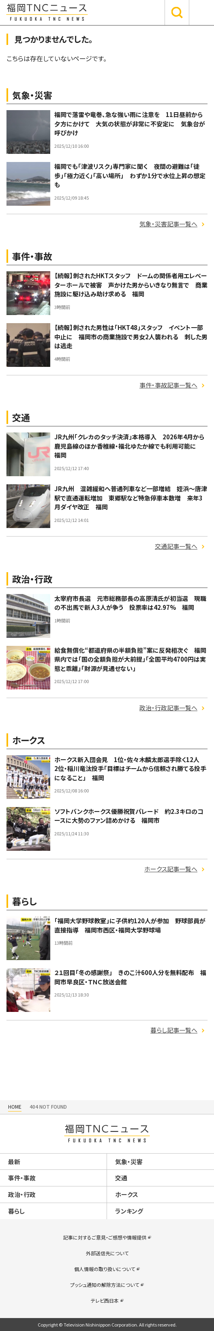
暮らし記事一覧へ (173, 1030)
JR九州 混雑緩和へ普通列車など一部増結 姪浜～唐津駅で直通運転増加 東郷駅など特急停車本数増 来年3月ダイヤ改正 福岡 (130, 497)
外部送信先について (107, 1253)
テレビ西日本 (105, 1300)
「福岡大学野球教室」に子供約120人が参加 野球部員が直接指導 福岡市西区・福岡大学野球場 (129, 925)
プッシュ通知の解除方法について (104, 1284)
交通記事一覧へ (176, 546)
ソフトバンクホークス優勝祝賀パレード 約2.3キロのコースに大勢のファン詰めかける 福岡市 (128, 816)
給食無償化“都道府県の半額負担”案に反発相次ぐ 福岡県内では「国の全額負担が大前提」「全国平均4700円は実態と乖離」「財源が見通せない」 (130, 659)
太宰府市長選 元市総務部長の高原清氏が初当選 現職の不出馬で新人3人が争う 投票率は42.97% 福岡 (130, 603)
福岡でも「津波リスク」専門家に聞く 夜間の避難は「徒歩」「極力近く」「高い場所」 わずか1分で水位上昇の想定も (129, 175)
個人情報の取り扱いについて (104, 1268)
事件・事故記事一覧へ (168, 385)
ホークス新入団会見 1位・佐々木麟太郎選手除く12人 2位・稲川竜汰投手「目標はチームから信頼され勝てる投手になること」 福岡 (130, 768)
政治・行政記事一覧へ (168, 707)
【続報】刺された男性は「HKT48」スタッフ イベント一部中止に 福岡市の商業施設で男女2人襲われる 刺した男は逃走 (131, 336)
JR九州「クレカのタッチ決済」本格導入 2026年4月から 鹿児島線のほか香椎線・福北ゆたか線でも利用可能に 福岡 (132, 445)
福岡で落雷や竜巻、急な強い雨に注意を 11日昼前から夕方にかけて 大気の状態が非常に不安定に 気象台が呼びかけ (129, 123)
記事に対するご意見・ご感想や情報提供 (104, 1237)
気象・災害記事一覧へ (168, 223)
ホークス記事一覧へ (170, 869)
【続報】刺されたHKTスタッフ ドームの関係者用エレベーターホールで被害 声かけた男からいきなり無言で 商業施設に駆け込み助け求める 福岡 (131, 284)
